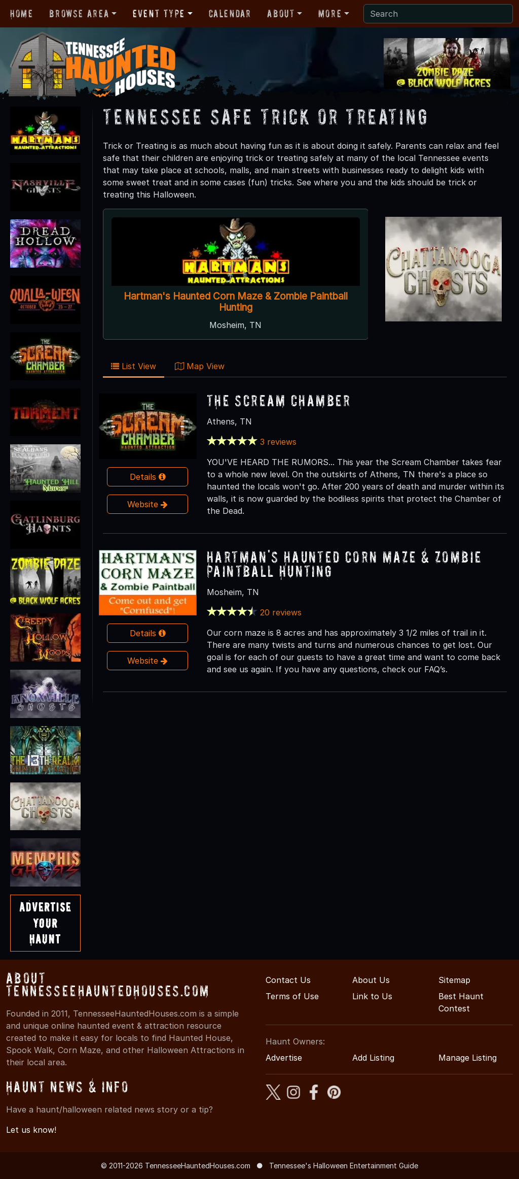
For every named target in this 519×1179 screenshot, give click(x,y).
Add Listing (373, 1058)
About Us (371, 980)
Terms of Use (292, 996)
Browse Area (79, 13)
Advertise (284, 1058)
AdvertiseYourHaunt (45, 922)
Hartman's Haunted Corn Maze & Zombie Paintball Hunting (235, 301)
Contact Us (288, 980)
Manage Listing (467, 1058)
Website (147, 504)
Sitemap (454, 980)
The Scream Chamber (279, 400)
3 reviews (278, 442)
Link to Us (372, 996)
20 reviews (281, 612)
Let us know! (31, 1130)
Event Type (159, 13)
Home (21, 13)
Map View (200, 366)
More (330, 13)
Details (148, 477)
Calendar (230, 13)
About (280, 13)
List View (133, 366)
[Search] (438, 13)
